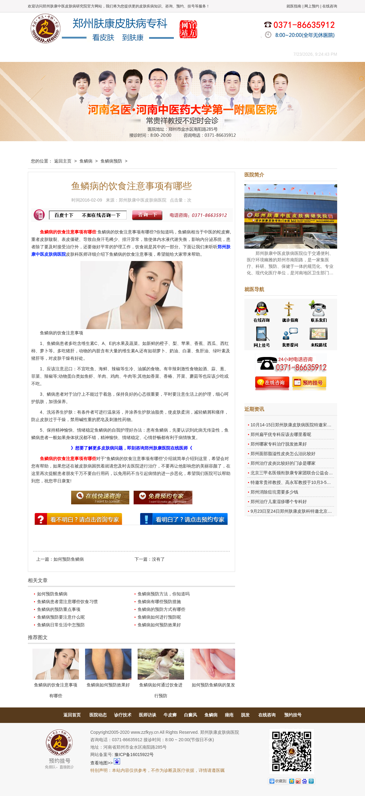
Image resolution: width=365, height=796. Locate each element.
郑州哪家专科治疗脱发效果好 (279, 443)
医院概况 (69, 54)
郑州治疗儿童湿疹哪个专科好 (279, 501)
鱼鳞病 (85, 161)
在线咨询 (329, 6)
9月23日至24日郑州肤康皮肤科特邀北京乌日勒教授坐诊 (304, 511)
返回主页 (62, 161)
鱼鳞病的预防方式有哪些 (161, 609)
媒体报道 (125, 54)
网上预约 (311, 6)
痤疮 (229, 714)
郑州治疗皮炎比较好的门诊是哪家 (283, 463)
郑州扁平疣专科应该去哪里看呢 (281, 434)
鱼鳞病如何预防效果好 (159, 624)
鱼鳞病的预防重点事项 (58, 609)
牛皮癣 (170, 714)
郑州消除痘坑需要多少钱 (274, 491)
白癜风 (190, 714)
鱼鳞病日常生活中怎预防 (61, 624)
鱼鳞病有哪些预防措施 (159, 601)
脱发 (245, 714)
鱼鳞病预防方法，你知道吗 (164, 593)
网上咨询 (237, 54)
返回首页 (72, 714)
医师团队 (97, 54)
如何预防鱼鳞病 (69, 559)
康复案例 (209, 54)
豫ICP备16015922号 (134, 754)
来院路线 (264, 54)
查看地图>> (101, 762)
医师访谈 (147, 714)
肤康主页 (42, 54)
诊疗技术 (122, 714)
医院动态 (98, 714)
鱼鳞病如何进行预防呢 (159, 617)
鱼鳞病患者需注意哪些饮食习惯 (67, 601)
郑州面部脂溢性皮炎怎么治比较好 (283, 453)
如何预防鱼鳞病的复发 (213, 684)
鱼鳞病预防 (111, 161)
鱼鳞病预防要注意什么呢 (61, 617)
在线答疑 (181, 54)
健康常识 (153, 54)
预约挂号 (293, 714)
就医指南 (293, 6)
